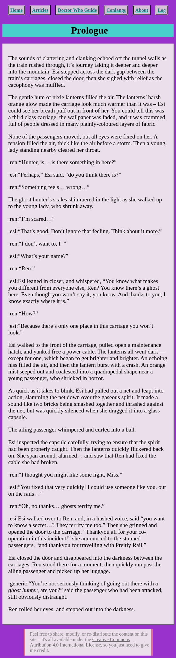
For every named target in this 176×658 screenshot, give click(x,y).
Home (16, 10)
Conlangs (116, 10)
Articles (40, 10)
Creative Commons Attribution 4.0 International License (80, 642)
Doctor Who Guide (77, 10)
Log (162, 10)
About (141, 10)
